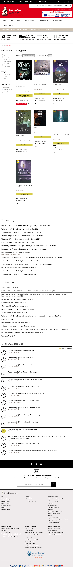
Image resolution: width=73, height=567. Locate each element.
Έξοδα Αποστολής (52, 505)
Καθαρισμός (6, 87)
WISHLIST (41, 10)
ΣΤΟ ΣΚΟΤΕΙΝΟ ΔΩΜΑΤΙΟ (61, 134)
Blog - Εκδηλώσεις (32, 29)
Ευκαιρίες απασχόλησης (54, 513)
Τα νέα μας (40, 29)
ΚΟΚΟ (36, 128)
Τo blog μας (8, 282)
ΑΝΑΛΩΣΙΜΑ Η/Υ (29, 20)
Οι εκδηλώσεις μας (12, 344)
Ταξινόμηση (19, 55)
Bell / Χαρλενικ (8, 74)
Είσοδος (46, 9)
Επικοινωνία (51, 509)
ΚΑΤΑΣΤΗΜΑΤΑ (9, 2)
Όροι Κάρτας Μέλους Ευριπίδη (55, 511)
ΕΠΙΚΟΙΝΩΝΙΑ (43, 2)
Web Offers (7, 64)
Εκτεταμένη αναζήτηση (65, 2)
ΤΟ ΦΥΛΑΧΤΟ (57, 85)
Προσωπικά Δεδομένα (53, 502)
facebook (32, 464)
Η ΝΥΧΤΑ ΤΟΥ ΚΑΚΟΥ (41, 84)
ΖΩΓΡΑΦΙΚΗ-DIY (43, 20)
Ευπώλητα (7, 57)
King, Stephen (8, 92)
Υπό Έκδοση (7, 66)
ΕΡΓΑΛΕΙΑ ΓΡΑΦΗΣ (7, 25)
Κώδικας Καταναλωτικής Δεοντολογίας (57, 519)
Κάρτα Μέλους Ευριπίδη (48, 29)
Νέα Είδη (7, 59)
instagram (41, 464)
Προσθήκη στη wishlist (28, 104)
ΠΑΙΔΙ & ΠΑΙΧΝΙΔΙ (57, 20)
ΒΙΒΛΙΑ (4, 20)
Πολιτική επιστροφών (53, 507)
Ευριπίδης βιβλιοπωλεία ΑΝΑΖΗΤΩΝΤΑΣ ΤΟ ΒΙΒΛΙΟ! (12, 11)
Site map (50, 515)
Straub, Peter (8, 89)
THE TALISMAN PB (21, 86)
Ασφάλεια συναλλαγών (53, 500)
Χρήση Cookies (51, 503)
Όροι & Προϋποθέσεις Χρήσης (55, 498)
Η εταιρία (25, 29)
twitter (36, 464)
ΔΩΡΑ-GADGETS (5, 29)
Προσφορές (7, 61)
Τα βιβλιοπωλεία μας (53, 496)
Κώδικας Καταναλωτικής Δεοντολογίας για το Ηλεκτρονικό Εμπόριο (59, 521)
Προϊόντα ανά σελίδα (42, 55)
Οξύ (5, 79)
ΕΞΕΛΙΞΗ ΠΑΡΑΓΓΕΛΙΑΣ (26, 2)
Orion (5, 76)
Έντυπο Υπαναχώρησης (54, 517)
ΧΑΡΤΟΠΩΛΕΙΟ (15, 20)
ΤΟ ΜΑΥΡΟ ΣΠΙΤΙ (21, 136)
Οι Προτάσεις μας (7, 55)
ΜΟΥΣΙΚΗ (19, 29)
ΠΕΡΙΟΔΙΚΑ (13, 29)
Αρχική (3, 45)
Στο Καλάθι (22, 103)
